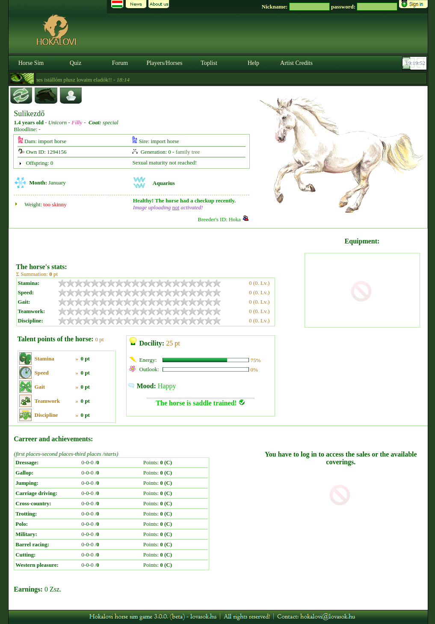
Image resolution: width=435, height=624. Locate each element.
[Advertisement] (159, 242)
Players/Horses (165, 63)
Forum (120, 63)
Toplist (209, 63)
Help (253, 63)
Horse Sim (31, 63)
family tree (188, 152)
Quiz (75, 63)
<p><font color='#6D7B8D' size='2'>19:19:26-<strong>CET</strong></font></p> (415, 63)
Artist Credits (296, 63)
